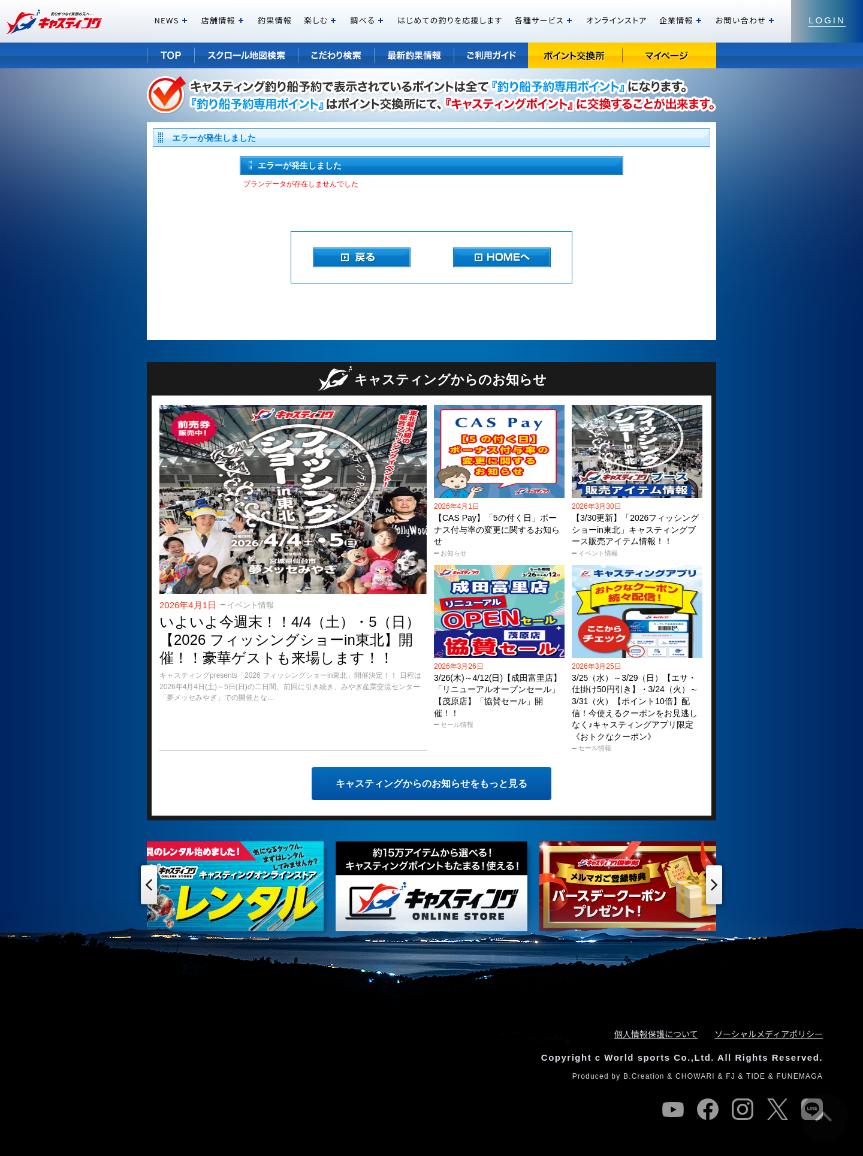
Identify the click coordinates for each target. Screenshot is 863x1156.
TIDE (755, 1076)
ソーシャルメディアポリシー (768, 1034)
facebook (708, 1109)
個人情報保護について (656, 1034)
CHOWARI (695, 1076)
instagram (742, 1109)
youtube (673, 1109)
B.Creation (644, 1076)
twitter (777, 1109)
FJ (730, 1076)
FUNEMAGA (799, 1076)
